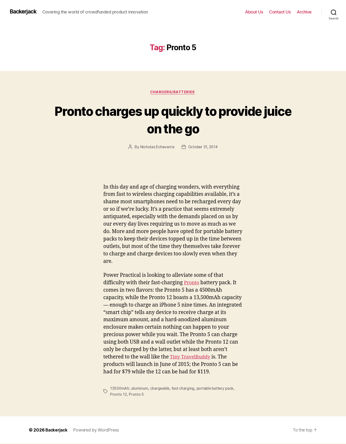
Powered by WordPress (97, 430)
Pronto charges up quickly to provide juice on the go (173, 120)
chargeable (161, 389)
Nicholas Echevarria (156, 147)
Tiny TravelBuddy (191, 357)
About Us (254, 11)
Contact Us (280, 11)
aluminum (140, 389)
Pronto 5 (136, 394)
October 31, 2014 (203, 147)
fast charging (184, 389)
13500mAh (120, 389)
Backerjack (24, 12)
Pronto (192, 283)
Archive (304, 11)
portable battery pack (217, 389)
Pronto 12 (118, 394)
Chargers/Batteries (173, 92)
